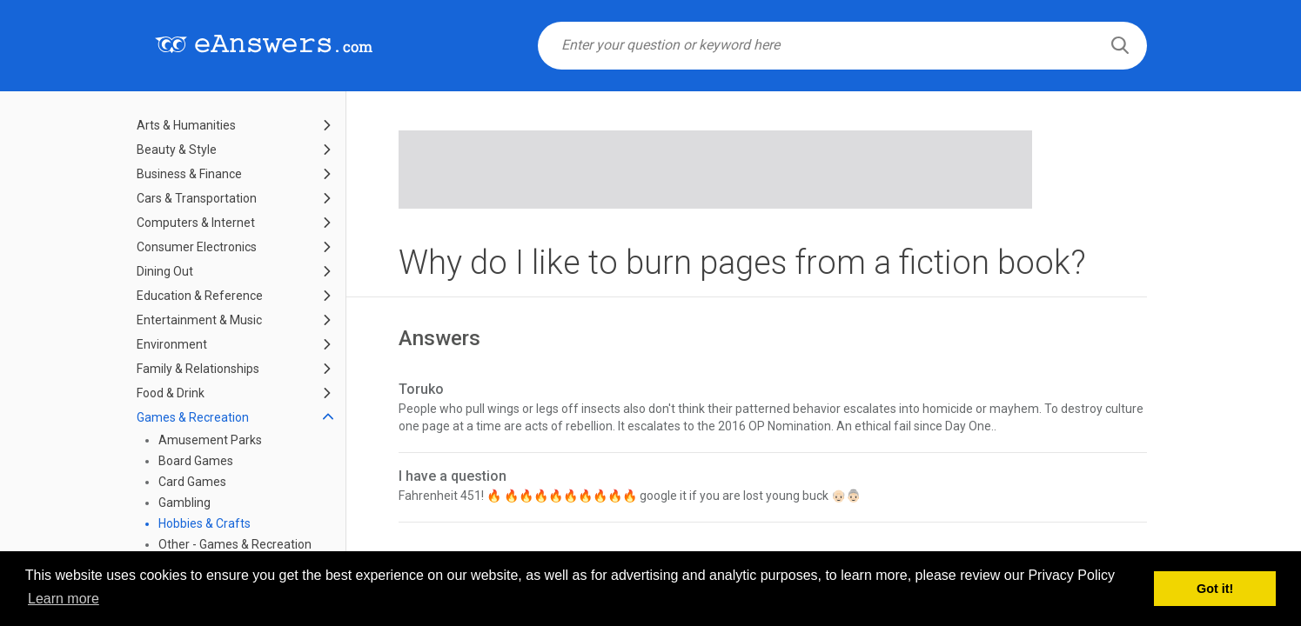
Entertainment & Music (199, 320)
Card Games (192, 482)
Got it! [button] (1215, 589)
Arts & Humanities (186, 125)
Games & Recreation (193, 417)
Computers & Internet (196, 223)
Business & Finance (189, 174)
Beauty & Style (177, 149)
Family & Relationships (198, 369)
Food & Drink (171, 393)
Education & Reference (200, 296)
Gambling (184, 502)
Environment (172, 344)
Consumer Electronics (197, 247)
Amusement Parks (210, 440)
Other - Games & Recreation (235, 544)
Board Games (195, 461)
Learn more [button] (63, 598)
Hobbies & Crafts (204, 523)
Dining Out (165, 271)
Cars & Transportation (197, 198)
